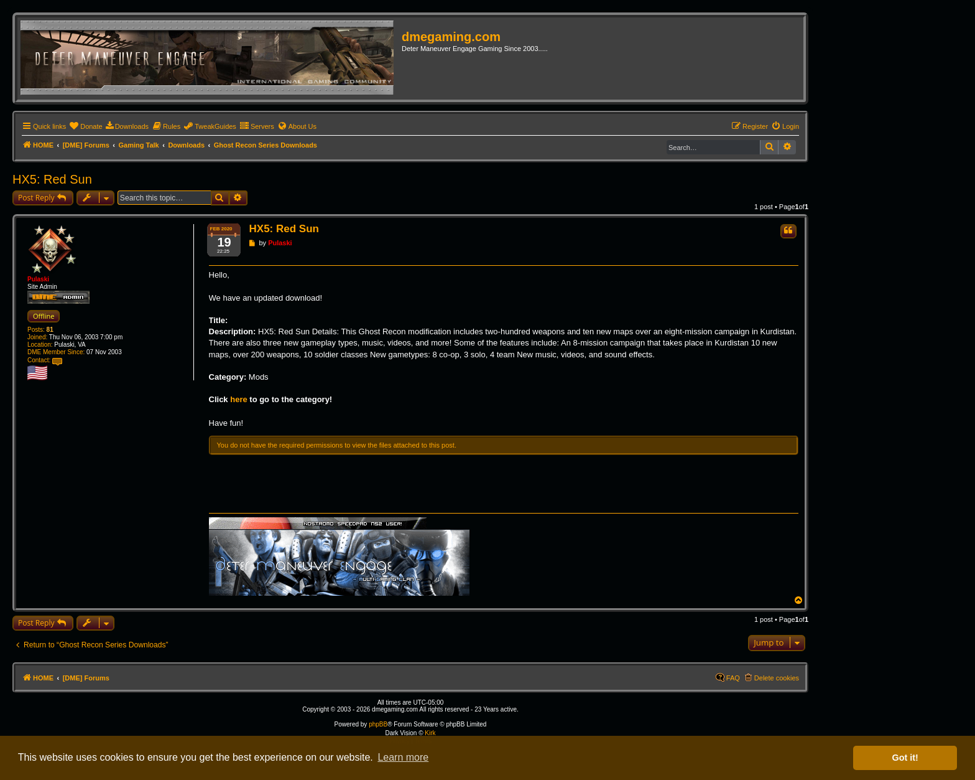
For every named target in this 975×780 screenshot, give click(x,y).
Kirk (430, 733)
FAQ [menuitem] (733, 678)
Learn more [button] (402, 757)
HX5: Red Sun (52, 179)
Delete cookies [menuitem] (776, 678)
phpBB (378, 724)
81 (50, 329)
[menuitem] (85, 126)
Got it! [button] (905, 758)
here (238, 399)
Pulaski (38, 279)
